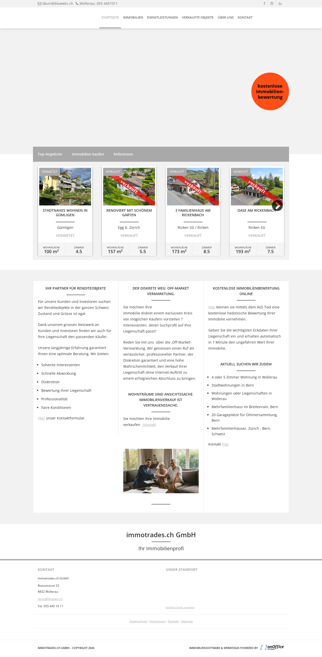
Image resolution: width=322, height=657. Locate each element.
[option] (65, 211)
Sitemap (187, 621)
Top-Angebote (50, 154)
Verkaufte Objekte (198, 17)
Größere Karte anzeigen (180, 607)
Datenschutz (138, 621)
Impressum (158, 621)
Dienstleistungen (162, 17)
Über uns (226, 17)
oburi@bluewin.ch (57, 3)
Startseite (110, 17)
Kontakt (245, 17)
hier (225, 444)
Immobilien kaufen (88, 154)
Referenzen (123, 154)
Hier (41, 418)
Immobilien (133, 17)
